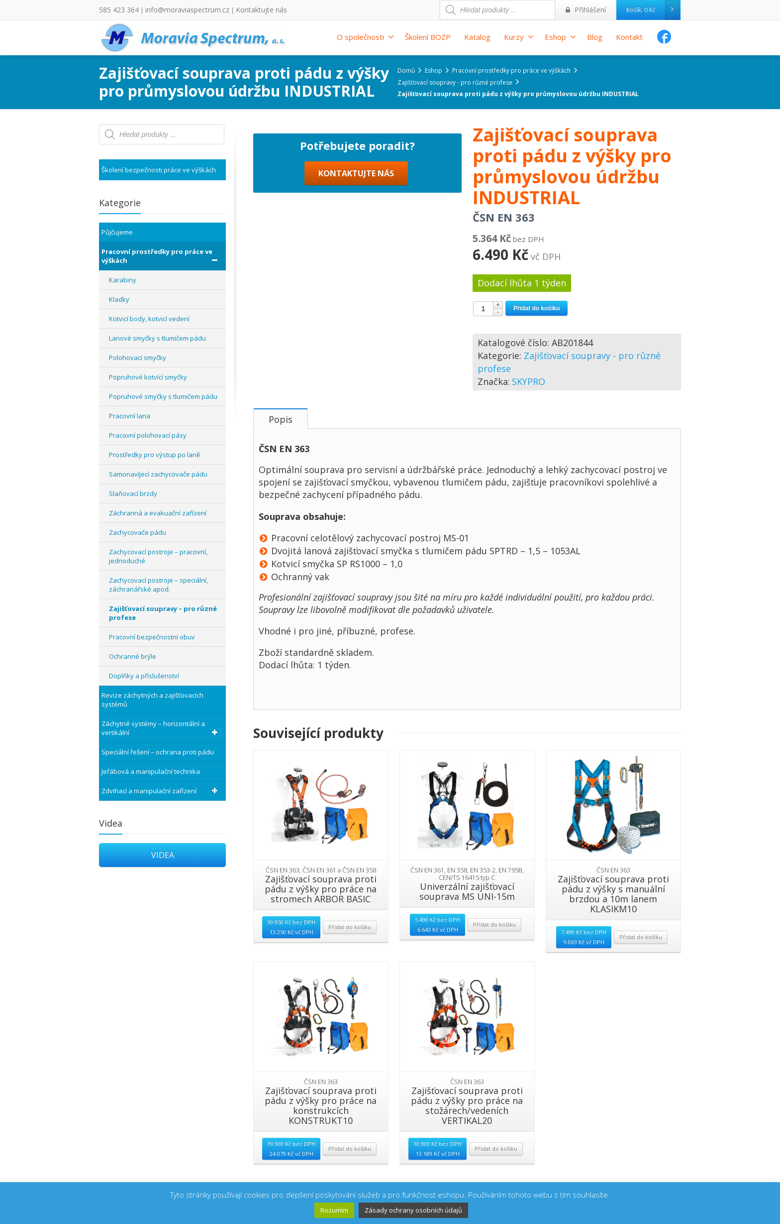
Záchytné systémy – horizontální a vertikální (161, 728)
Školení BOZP (428, 37)
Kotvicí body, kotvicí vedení (149, 318)
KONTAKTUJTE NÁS (356, 367)
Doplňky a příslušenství (144, 675)
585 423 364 (116, 9)
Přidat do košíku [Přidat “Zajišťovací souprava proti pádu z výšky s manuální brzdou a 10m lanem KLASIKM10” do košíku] (640, 946)
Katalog (477, 37)
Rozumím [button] (334, 1210)
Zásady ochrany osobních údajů (413, 1210)
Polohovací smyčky (137, 357)
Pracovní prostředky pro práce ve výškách (161, 256)
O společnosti (365, 37)
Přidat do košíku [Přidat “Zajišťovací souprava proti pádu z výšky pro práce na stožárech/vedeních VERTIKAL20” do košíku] (496, 1157)
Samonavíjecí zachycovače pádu (158, 474)
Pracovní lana (129, 415)
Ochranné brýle (132, 656)
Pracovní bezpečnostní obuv (152, 636)
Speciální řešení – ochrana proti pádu (157, 751)
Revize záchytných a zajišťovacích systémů (152, 700)
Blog (594, 37)
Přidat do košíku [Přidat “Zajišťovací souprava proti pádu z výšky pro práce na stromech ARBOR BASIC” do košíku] (349, 936)
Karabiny (122, 279)
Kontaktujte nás (242, 9)
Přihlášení (588, 9)
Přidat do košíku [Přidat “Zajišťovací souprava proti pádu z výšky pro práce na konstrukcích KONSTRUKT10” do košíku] (349, 1157)
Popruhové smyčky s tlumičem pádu (163, 396)
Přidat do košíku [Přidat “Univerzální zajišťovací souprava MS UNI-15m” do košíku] (494, 933)
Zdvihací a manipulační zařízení (161, 790)
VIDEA (162, 855)
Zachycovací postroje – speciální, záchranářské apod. (158, 585)
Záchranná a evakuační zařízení (157, 512)
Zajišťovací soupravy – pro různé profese (163, 613)
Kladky (119, 299)
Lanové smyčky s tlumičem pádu (157, 338)
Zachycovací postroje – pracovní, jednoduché (158, 556)
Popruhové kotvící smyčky (148, 376)
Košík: (653, 10)
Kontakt (629, 37)
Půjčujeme (117, 232)
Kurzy (519, 37)
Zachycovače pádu (137, 532)
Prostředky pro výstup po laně (154, 454)
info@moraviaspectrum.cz (177, 9)
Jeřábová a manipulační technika (150, 771)
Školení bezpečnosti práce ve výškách (158, 169)
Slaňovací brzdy (133, 493)
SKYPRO (528, 381)
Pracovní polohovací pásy (148, 435)
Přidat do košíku (536, 308)
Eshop (560, 37)
